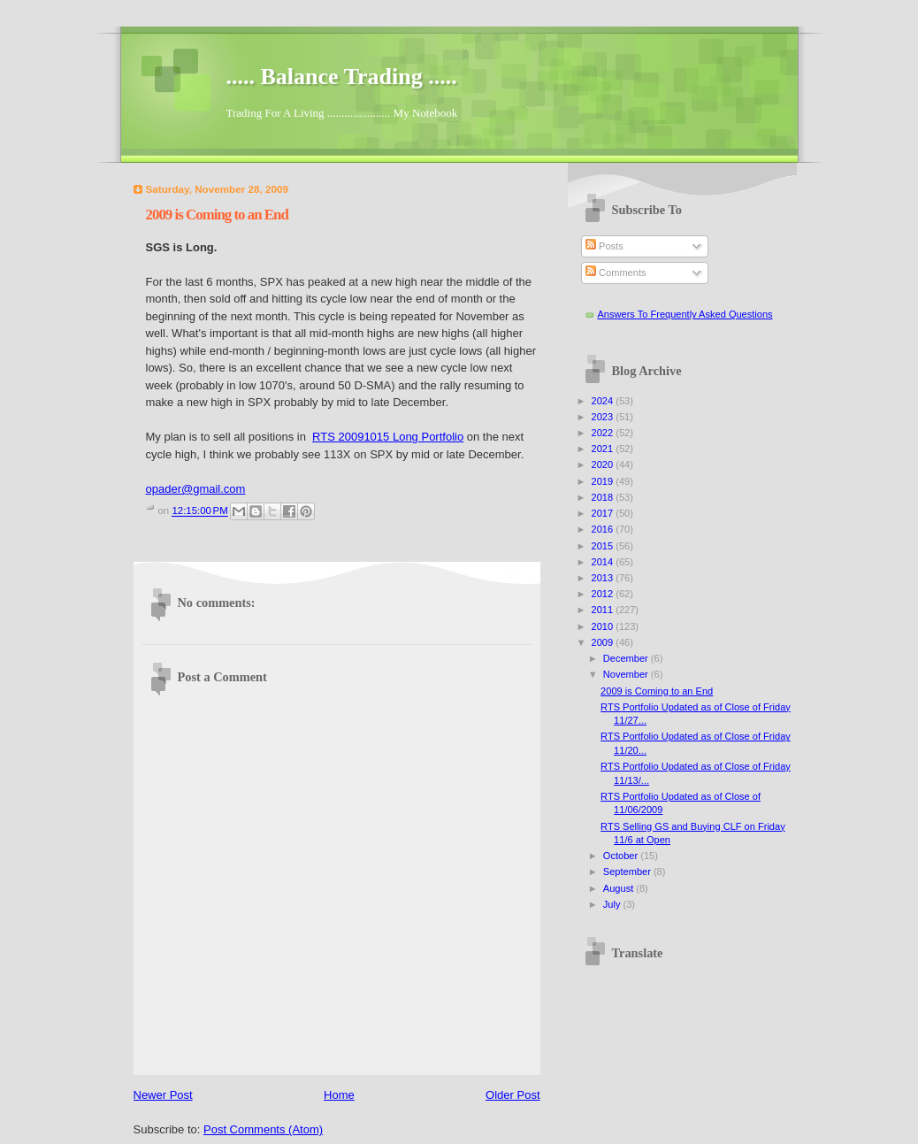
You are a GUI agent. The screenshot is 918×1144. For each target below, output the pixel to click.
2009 (604, 642)
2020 (604, 464)
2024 (604, 400)
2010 (604, 626)
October (621, 855)
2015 (604, 546)
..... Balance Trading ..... (341, 76)
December (627, 658)
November (627, 674)
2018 (604, 497)
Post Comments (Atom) (263, 1129)
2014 (604, 562)
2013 (604, 577)
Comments (615, 272)
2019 (604, 481)
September (628, 871)
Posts (604, 246)
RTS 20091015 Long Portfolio (387, 436)
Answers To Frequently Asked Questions (685, 314)
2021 (604, 448)
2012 (604, 593)
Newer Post (163, 1095)
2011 (604, 609)
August (619, 888)
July (613, 904)
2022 (604, 432)
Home (339, 1095)
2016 (604, 529)
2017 (604, 513)
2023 (604, 416)
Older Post (512, 1095)
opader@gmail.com (196, 488)
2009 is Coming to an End (657, 691)
